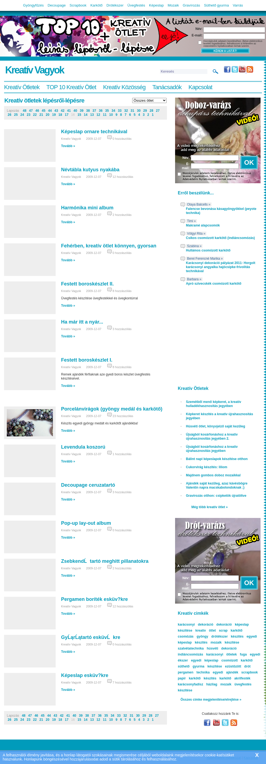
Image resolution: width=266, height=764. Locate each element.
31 (132, 111)
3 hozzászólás (122, 329)
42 (62, 111)
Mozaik (173, 5)
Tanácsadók (166, 87)
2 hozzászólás (122, 214)
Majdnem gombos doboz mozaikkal (213, 475)
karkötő (225, 678)
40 (75, 111)
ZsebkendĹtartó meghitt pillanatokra (104, 561)
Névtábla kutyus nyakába (90, 169)
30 (138, 111)
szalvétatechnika (191, 648)
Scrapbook (77, 5)
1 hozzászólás (122, 454)
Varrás (238, 5)
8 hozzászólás (122, 291)
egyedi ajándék (225, 672)
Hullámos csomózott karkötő (208, 250)
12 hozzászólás (123, 176)
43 (56, 111)
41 (69, 111)
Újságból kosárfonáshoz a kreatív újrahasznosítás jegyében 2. (212, 436)
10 (111, 115)
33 (119, 111)
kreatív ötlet (205, 630)
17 (66, 115)
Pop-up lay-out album (86, 523)
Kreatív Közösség (124, 87)
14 (85, 115)
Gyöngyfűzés (33, 5)
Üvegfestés (136, 5)
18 (60, 115)
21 (41, 115)
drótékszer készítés (227, 636)
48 (24, 111)
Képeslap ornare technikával (94, 131)
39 (81, 111)
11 (104, 115)
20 (47, 115)
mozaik (226, 684)
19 (54, 115)
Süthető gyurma (216, 5)
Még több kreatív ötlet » (209, 507)
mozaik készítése (225, 642)
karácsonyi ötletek (221, 654)
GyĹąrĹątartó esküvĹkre (90, 637)
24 (22, 115)
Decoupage (56, 5)
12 (98, 115)
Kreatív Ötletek (22, 87)
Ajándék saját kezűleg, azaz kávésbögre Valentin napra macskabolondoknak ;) (217, 485)
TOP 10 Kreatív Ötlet (71, 87)
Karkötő (96, 5)
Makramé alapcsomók (203, 225)
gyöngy (202, 636)
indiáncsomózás (190, 654)
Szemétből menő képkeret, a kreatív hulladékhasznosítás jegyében (213, 404)
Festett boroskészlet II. (87, 284)
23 (28, 115)
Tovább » (68, 146)
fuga (243, 654)
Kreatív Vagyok (34, 70)
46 (37, 111)
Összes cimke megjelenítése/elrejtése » (210, 699)
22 (35, 115)
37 (94, 111)
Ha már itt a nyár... (82, 322)
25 (16, 115)
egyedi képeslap (204, 660)
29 (145, 111)
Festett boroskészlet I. (86, 360)
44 (50, 111)
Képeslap (156, 5)
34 (113, 111)
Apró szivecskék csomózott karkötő (213, 283)
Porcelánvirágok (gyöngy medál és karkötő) (111, 409)
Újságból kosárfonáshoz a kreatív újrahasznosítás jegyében (212, 449)
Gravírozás (191, 5)
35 (107, 111)
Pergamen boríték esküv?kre (94, 599)
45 (43, 111)
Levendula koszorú (83, 447)
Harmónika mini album (87, 207)
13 (92, 115)
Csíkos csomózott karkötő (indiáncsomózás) (220, 238)
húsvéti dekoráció (222, 648)
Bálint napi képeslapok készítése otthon (217, 459)
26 (9, 115)
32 (126, 111)
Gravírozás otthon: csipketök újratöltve (216, 496)
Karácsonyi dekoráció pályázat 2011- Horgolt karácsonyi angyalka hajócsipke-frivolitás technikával (220, 267)
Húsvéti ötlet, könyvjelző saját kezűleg (215, 426)
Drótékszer (114, 5)
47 (31, 111)
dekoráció (224, 624)
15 (79, 115)
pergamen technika (194, 672)
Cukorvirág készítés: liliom (206, 467)
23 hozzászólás (123, 416)
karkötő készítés (202, 678)
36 (100, 111)
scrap (223, 630)
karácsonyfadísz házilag (197, 684)
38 (88, 111)
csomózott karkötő (237, 660)
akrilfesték (242, 678)
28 (151, 111)
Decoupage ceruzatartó (88, 485)
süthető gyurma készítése (200, 666)
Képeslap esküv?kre (84, 675)
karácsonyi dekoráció (195, 624)
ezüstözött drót (238, 666)
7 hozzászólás (122, 682)
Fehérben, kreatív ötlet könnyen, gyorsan (108, 246)
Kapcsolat (200, 87)
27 (158, 111)
